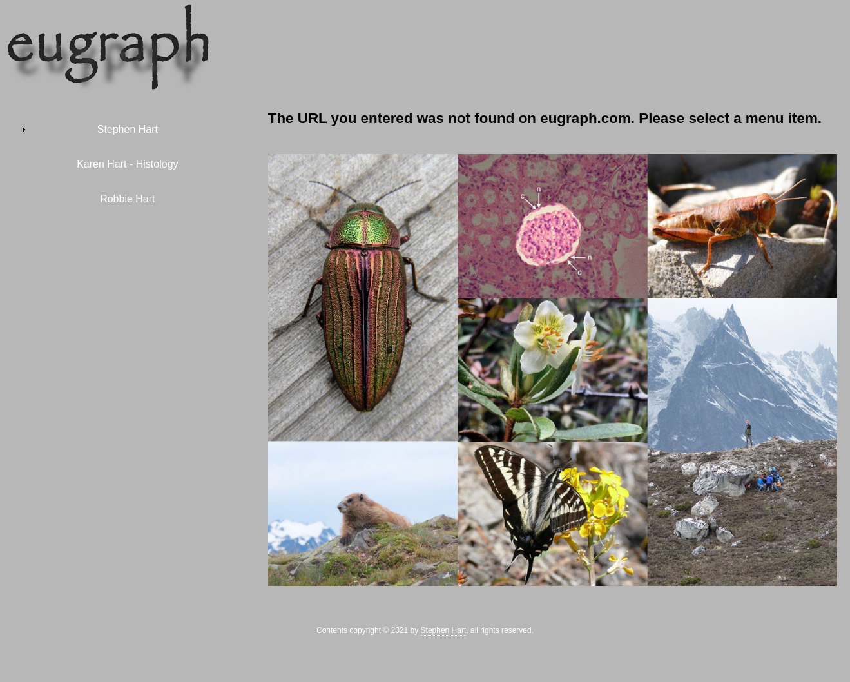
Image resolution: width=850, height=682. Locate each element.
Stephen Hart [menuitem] (127, 129)
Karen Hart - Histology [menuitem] (127, 164)
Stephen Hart (444, 630)
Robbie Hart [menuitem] (127, 198)
